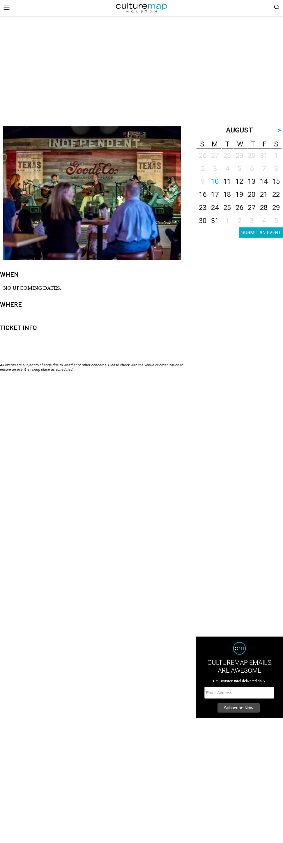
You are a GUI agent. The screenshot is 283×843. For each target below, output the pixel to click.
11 (227, 181)
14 (264, 181)
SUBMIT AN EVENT (261, 232)
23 (202, 208)
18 (227, 194)
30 (202, 221)
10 (215, 181)
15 (276, 181)
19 (239, 194)
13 (251, 181)
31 (215, 221)
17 (215, 194)
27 (251, 208)
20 (251, 194)
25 (227, 208)
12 (239, 181)
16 (202, 194)
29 (276, 208)
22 (276, 194)
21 (264, 194)
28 (264, 208)
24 (215, 208)
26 (239, 208)
